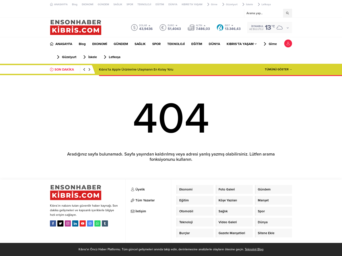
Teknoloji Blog (254, 249)
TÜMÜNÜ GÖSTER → (278, 69)
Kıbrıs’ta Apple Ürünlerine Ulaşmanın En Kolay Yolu (136, 69)
